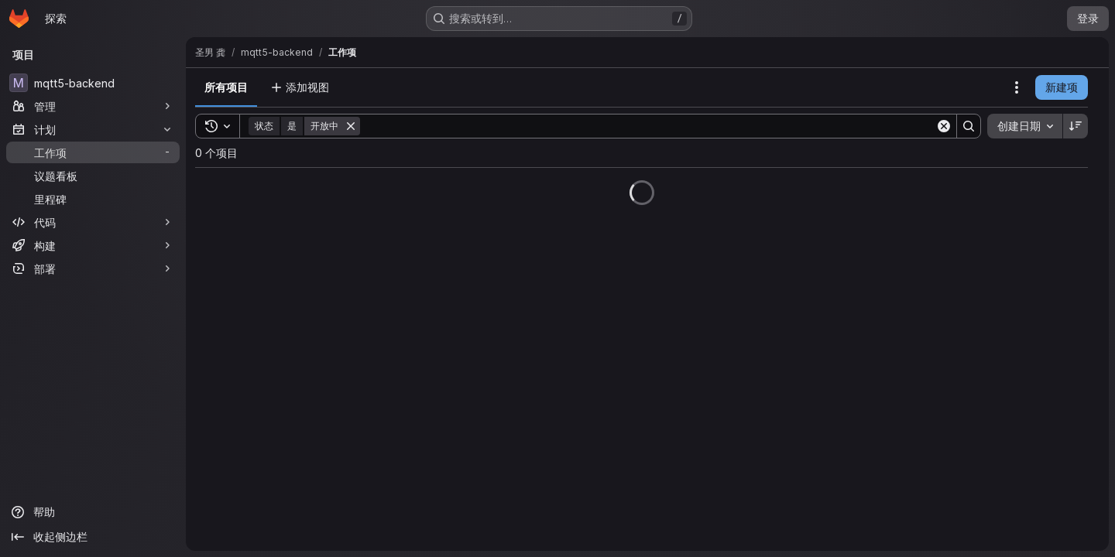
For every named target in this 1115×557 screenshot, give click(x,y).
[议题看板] (93, 175)
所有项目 (226, 87)
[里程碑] (93, 199)
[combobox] (1024, 126)
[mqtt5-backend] (93, 83)
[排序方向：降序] (1075, 126)
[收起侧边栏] (93, 537)
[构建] (93, 245)
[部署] (93, 268)
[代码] (93, 222)
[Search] (647, 126)
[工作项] (93, 152)
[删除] (350, 126)
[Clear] (944, 126)
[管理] (93, 106)
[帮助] (93, 512)
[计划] (93, 129)
